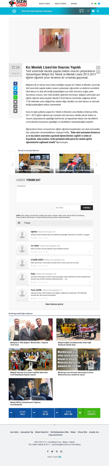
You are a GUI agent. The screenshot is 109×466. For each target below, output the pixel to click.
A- (98, 72)
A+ (98, 67)
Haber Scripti (52, 457)
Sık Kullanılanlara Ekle (59, 432)
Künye (73, 432)
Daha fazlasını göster (54, 304)
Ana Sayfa (14, 432)
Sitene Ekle (82, 432)
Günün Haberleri (41, 432)
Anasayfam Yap (26, 432)
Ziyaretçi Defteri (55, 435)
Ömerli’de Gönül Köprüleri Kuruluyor (37, 11)
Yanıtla (35, 238)
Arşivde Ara (94, 432)
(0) (41, 238)
